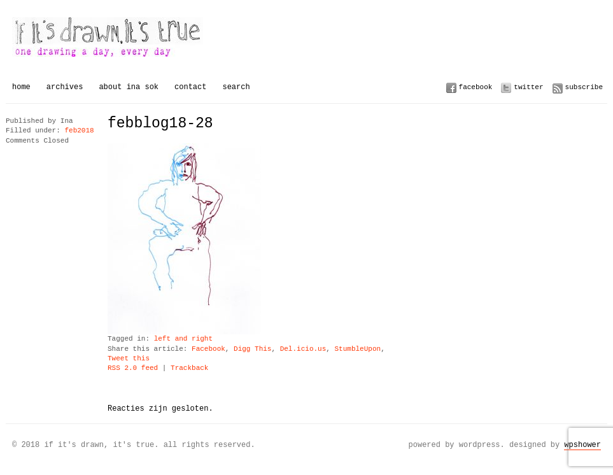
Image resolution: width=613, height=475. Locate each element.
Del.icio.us (303, 349)
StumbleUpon (357, 349)
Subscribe (584, 87)
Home (21, 87)
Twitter (528, 87)
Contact (190, 87)
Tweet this (129, 359)
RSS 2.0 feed (133, 368)
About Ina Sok (129, 87)
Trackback (189, 368)
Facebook (476, 87)
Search (236, 87)
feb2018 (79, 131)
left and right (183, 339)
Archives (64, 87)
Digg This (252, 349)
